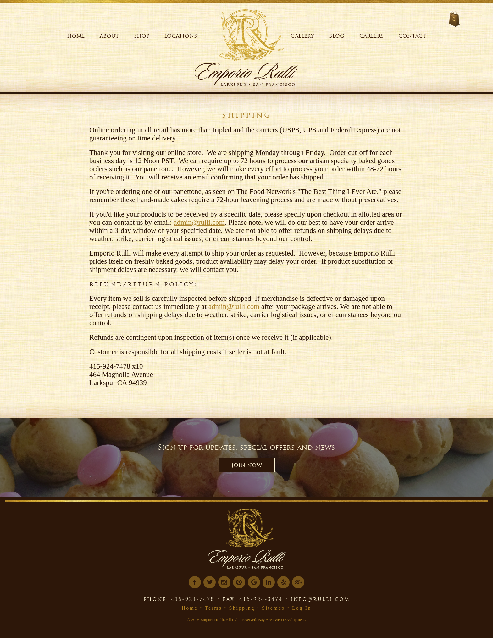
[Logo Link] (251, 33)
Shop (141, 36)
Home (76, 36)
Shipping (242, 608)
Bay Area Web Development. (282, 619)
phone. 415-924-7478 (178, 599)
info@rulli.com (320, 599)
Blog (336, 36)
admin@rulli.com (199, 222)
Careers (371, 36)
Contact (412, 36)
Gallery (302, 36)
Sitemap (273, 608)
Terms (213, 608)
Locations (180, 36)
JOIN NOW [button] (246, 465)
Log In (301, 608)
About (109, 36)
